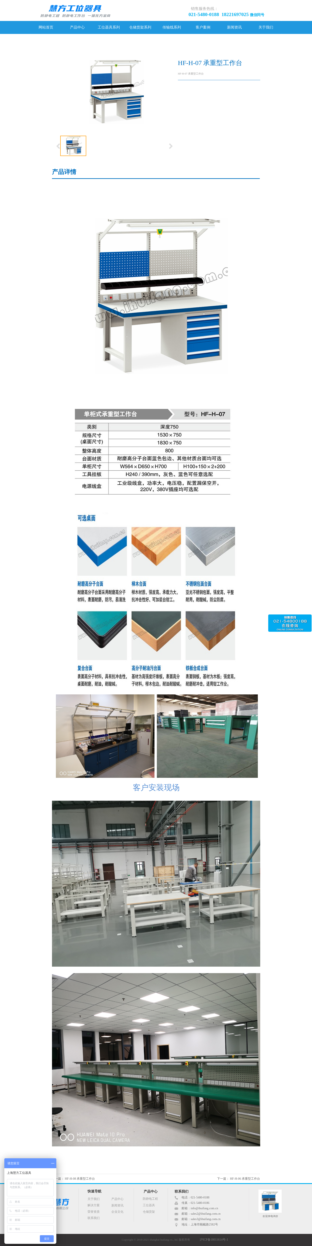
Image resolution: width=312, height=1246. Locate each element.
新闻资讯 (234, 27)
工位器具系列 (109, 27)
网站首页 (46, 27)
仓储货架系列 (140, 27)
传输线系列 (171, 27)
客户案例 (203, 27)
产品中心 (77, 27)
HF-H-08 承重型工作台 (80, 1178)
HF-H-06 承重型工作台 (245, 1178)
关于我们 (265, 27)
